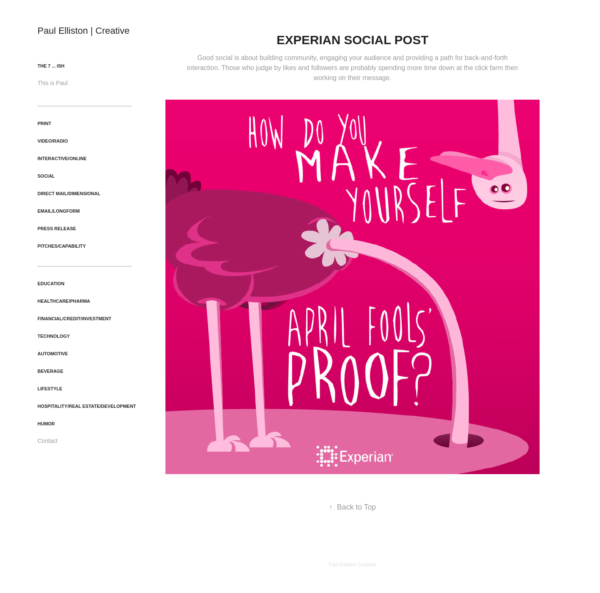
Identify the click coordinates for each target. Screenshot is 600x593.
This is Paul (53, 83)
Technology (54, 336)
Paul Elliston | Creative (84, 30)
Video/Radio (53, 140)
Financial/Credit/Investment (74, 318)
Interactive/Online (62, 158)
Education (51, 283)
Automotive (53, 353)
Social (46, 175)
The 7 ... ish (51, 65)
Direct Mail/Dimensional (69, 193)
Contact (48, 440)
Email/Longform (59, 211)
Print (44, 123)
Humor (46, 423)
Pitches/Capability (62, 246)
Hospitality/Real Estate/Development (87, 406)
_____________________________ (85, 103)
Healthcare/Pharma (64, 301)
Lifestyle (50, 388)
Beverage (50, 371)
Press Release (57, 228)
